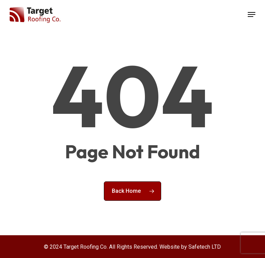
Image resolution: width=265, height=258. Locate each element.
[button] (251, 14)
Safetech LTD (204, 247)
